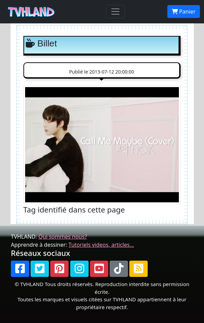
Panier (184, 11)
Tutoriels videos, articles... (101, 244)
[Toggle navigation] (115, 11)
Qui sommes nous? (62, 236)
